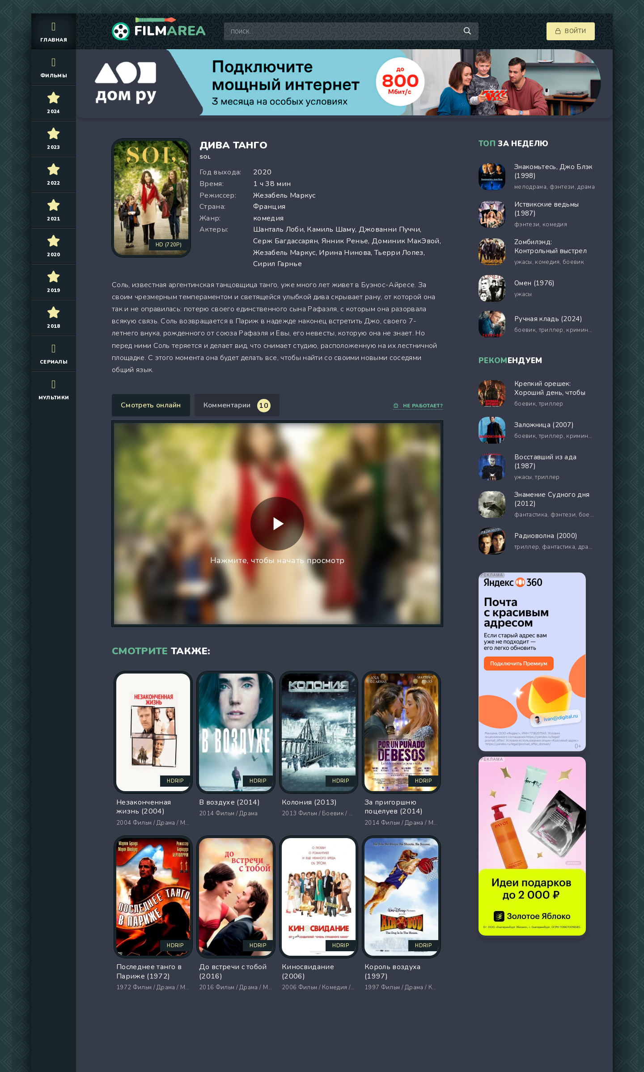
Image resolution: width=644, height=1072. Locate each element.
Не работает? (418, 406)
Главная (54, 31)
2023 (54, 138)
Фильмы (54, 67)
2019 (54, 281)
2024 (54, 102)
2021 (54, 210)
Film (170, 31)
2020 (54, 245)
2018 (54, 317)
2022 (54, 174)
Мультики (54, 389)
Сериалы (54, 353)
